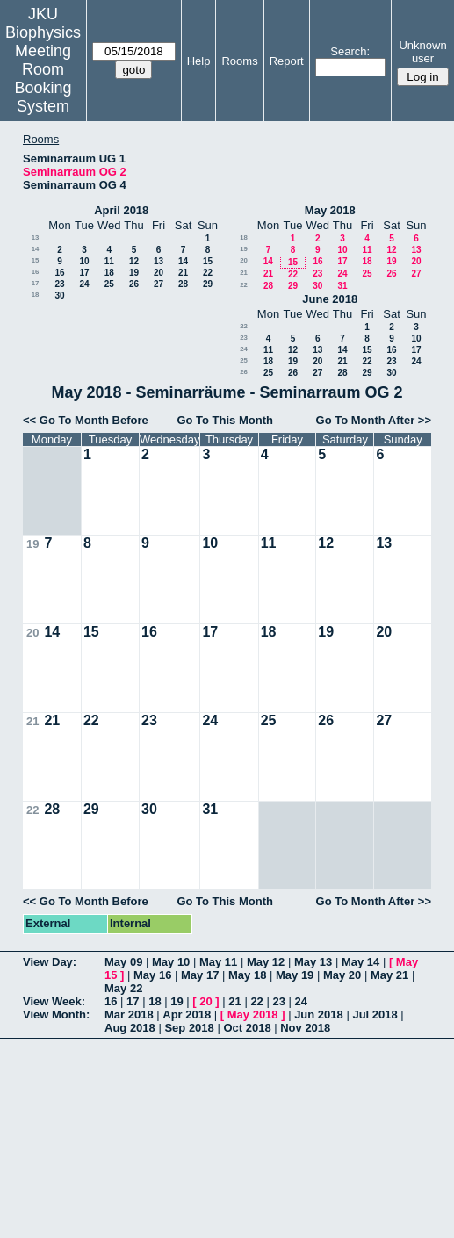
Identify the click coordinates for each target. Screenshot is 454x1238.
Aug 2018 (129, 1027)
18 (109, 272)
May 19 (294, 975)
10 (84, 261)
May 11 (218, 961)
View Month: (56, 1014)
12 (134, 261)
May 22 (123, 988)
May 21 (389, 975)
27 (158, 284)
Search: (350, 51)
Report (287, 61)
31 (342, 286)
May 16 (152, 975)
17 (84, 272)
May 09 (123, 961)
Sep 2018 (188, 1027)
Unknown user (422, 52)
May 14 (360, 961)
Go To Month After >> (373, 420)
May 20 (342, 975)
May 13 (313, 961)
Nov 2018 (305, 1027)
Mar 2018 (129, 1014)
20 (158, 272)
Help (199, 61)
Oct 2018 (246, 1027)
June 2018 (329, 299)
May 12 (266, 961)
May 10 (171, 961)
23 (59, 284)
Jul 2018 (374, 1014)
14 (36, 249)
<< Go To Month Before (85, 420)
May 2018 (330, 210)
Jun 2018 (318, 1014)
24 (84, 284)
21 (183, 272)
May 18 (247, 975)
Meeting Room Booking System (42, 78)
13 (36, 237)
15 (36, 260)
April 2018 (121, 210)
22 (208, 272)
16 (36, 272)
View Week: (54, 1001)
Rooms (239, 61)
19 (134, 272)
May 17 (200, 975)
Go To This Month (225, 420)
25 (109, 284)
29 (208, 284)
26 (134, 284)
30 (59, 295)
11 (109, 261)
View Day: (49, 961)
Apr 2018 (186, 1014)
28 (183, 284)
